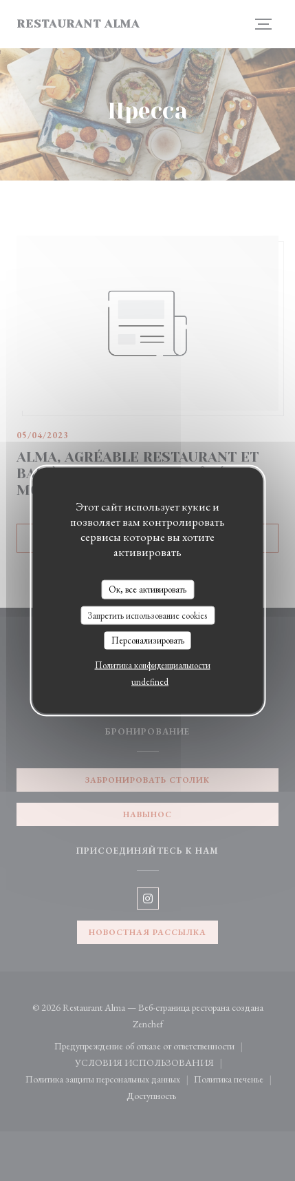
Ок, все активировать (147, 589)
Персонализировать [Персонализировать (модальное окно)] (147, 640)
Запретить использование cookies (147, 615)
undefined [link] (149, 681)
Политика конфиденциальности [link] (152, 664)
